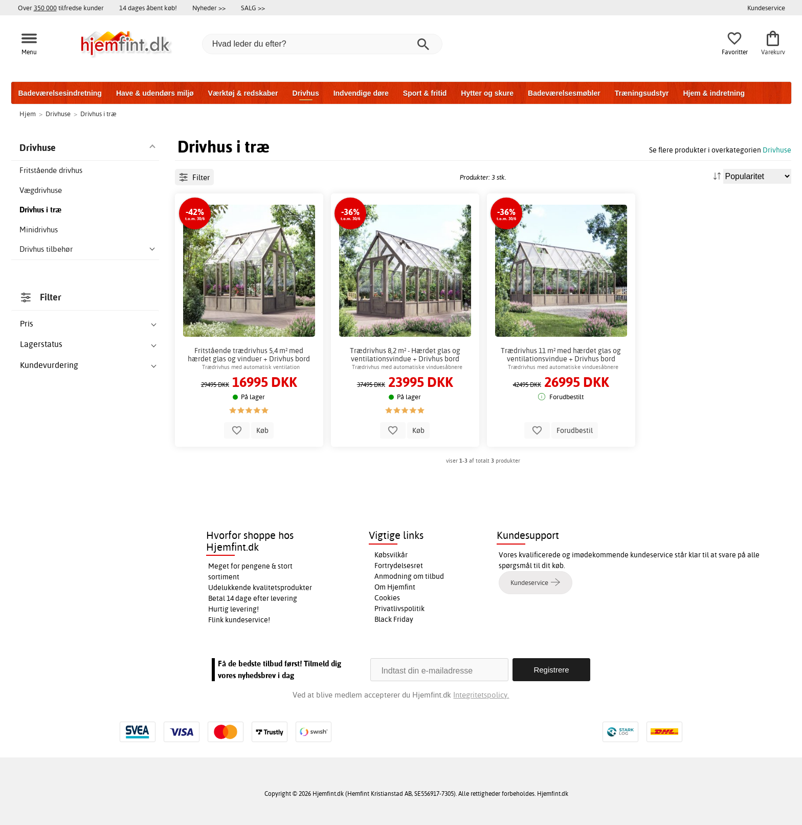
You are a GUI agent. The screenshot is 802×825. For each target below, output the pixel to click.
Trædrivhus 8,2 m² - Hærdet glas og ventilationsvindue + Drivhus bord (405, 354)
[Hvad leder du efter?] (322, 44)
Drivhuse (777, 150)
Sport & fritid (425, 93)
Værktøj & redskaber (243, 93)
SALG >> (253, 8)
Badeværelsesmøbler (564, 93)
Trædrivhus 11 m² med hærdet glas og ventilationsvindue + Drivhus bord (561, 354)
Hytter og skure (487, 93)
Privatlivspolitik (399, 608)
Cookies (387, 597)
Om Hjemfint (394, 587)
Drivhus (306, 93)
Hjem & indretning (714, 93)
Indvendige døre (361, 93)
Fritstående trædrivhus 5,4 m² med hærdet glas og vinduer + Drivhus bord (249, 354)
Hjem (27, 114)
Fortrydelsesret (398, 565)
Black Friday (393, 619)
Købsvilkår (391, 554)
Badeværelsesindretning (60, 93)
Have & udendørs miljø (155, 93)
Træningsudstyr (642, 93)
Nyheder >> (209, 8)
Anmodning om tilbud (409, 576)
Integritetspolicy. (481, 695)
